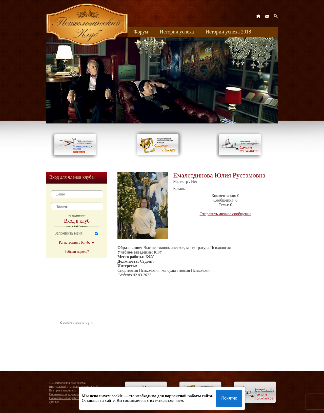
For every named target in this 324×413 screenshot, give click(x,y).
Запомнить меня (69, 233)
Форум (140, 31)
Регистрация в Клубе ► (77, 242)
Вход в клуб (77, 221)
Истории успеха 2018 (228, 31)
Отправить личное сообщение (225, 214)
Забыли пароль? (77, 252)
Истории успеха (177, 31)
